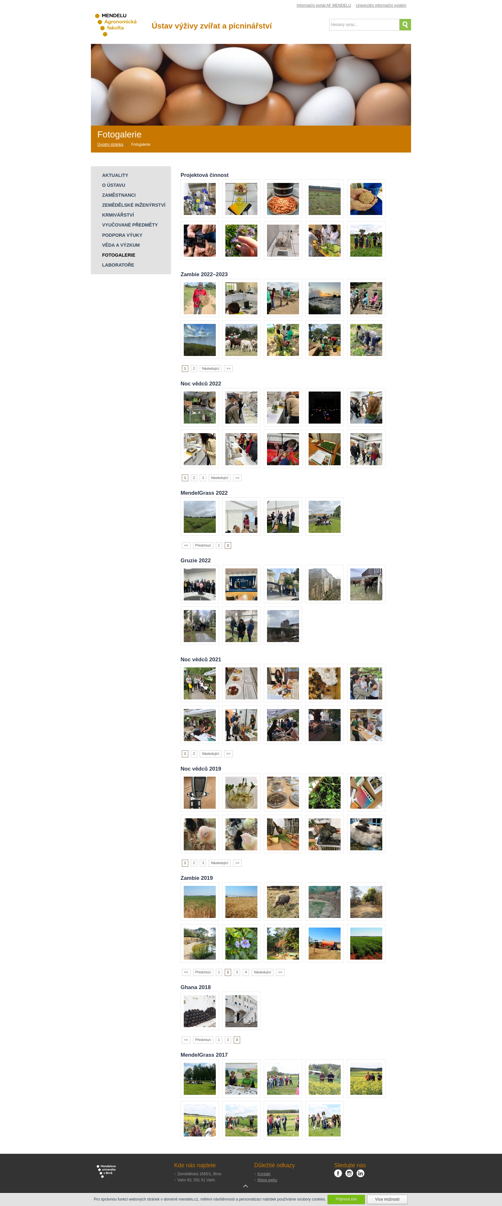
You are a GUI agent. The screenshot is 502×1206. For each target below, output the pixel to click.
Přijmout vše (346, 1199)
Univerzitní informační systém (381, 5)
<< (186, 545)
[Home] (112, 144)
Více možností (387, 1199)
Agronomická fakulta (121, 25)
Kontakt (264, 1174)
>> (228, 368)
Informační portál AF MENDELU (324, 5)
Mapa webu (267, 1180)
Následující (210, 368)
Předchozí (203, 545)
